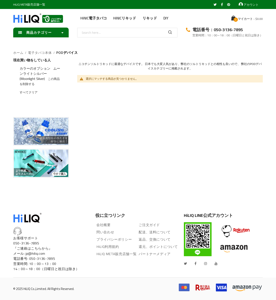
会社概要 (103, 225)
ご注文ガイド (149, 225)
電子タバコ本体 (40, 52)
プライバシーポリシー (114, 239)
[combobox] (127, 32)
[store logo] (38, 18)
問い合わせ (105, 232)
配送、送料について (155, 232)
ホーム (18, 52)
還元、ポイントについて (158, 246)
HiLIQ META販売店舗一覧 (29, 4)
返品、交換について (155, 239)
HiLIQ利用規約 (107, 246)
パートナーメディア (155, 254)
